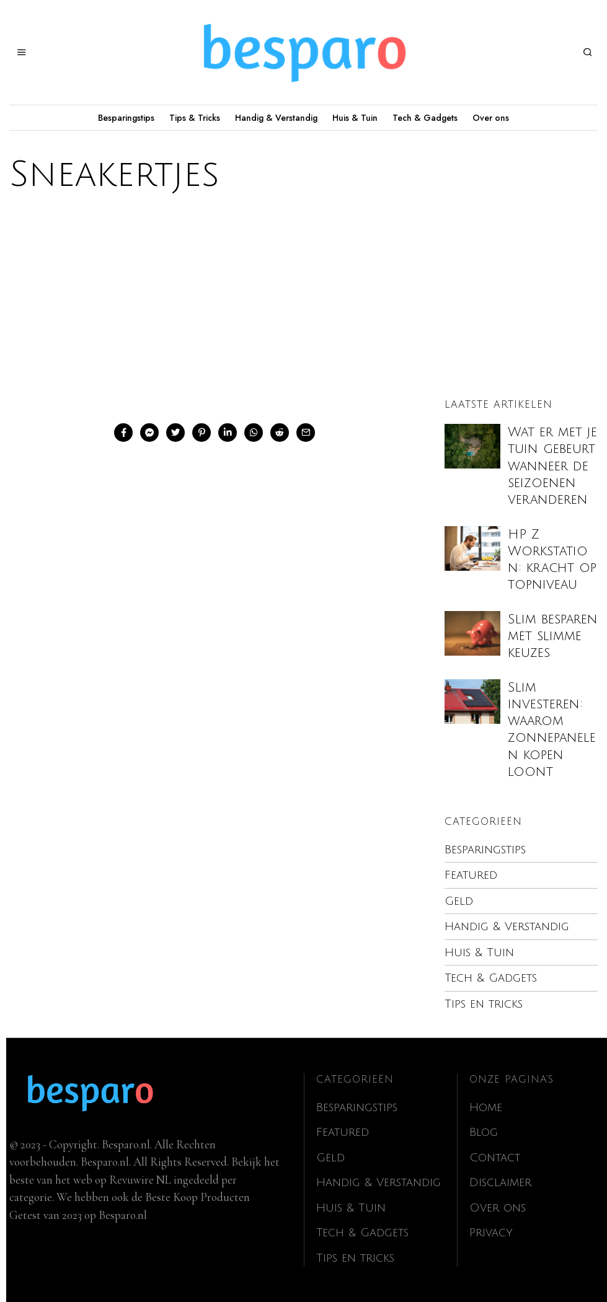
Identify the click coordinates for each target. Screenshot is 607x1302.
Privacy (491, 1232)
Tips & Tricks (194, 118)
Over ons (490, 118)
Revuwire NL (140, 1179)
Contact (495, 1157)
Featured (471, 875)
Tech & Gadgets (425, 118)
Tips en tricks (485, 1004)
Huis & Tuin (355, 118)
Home (486, 1107)
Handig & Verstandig (276, 118)
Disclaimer (501, 1182)
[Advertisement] (303, 305)
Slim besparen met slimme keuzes (553, 636)
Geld (459, 901)
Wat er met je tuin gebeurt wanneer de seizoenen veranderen (552, 466)
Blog (484, 1132)
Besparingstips (126, 118)
